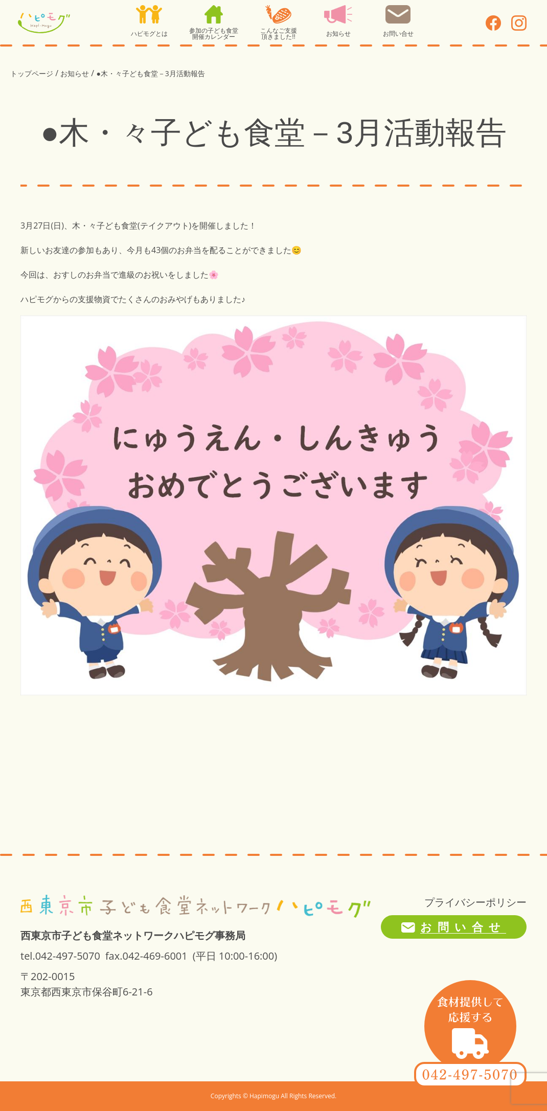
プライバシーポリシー (475, 902)
